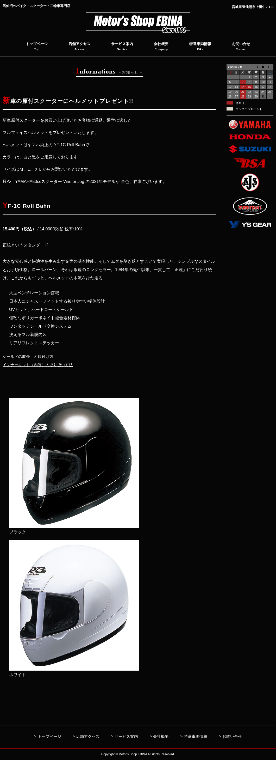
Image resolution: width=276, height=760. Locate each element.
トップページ (49, 736)
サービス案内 (126, 736)
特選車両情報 (195, 736)
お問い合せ (232, 736)
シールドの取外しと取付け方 (30, 356)
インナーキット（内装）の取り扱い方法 (40, 365)
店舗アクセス (87, 736)
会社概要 (161, 736)
